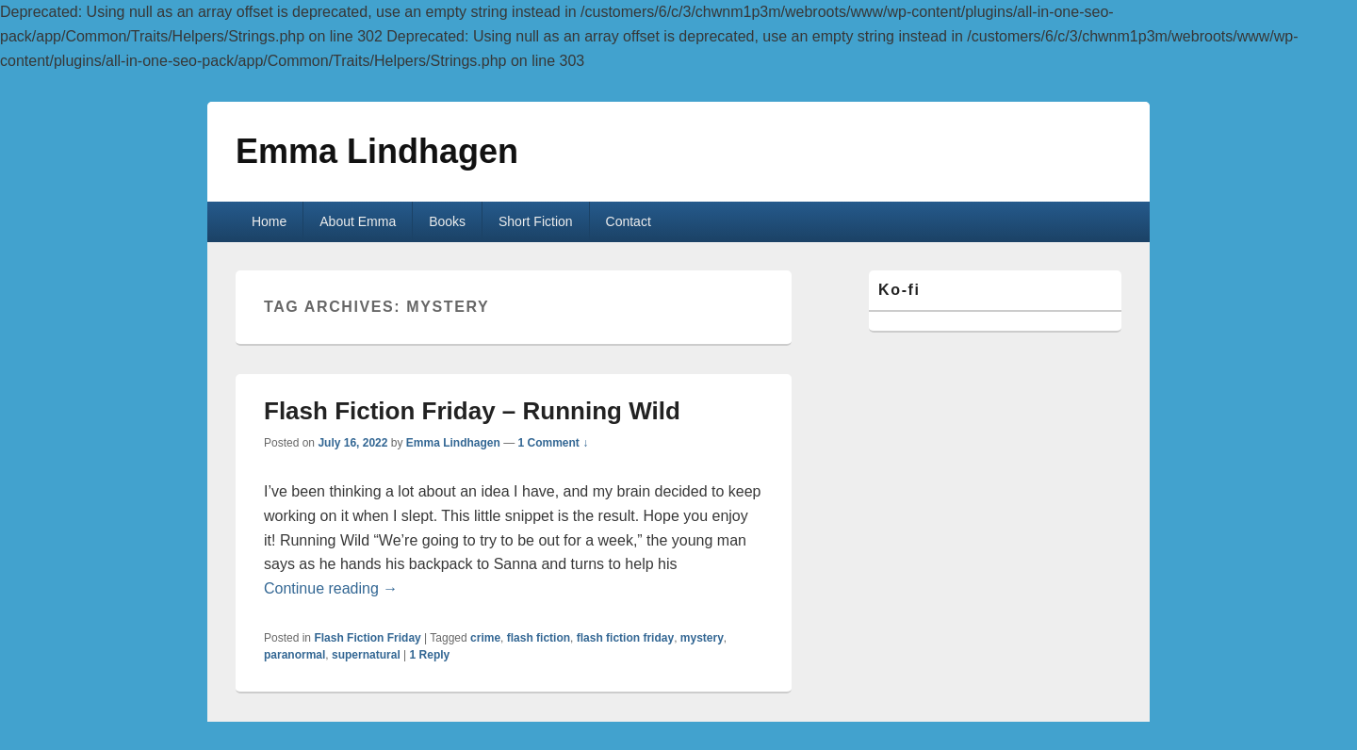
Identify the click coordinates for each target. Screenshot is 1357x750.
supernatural (366, 654)
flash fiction (538, 637)
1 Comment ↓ (553, 442)
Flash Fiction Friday (367, 637)
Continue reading (331, 588)
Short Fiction (536, 221)
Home (269, 221)
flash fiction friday (625, 637)
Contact (628, 221)
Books (447, 221)
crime (485, 637)
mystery (702, 637)
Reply (430, 654)
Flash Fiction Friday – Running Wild (472, 411)
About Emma (357, 221)
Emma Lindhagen (377, 151)
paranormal (294, 654)
